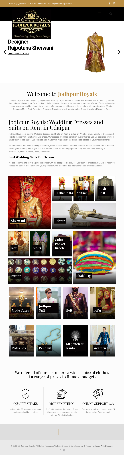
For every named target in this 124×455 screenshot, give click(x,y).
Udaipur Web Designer (103, 446)
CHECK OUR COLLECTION (18, 53)
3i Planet (88, 446)
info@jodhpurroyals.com (61, 3)
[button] (4, 52)
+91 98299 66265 (38, 3)
